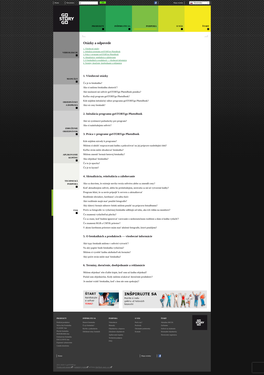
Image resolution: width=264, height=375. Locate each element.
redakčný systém (81, 367)
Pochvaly (138, 325)
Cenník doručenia (63, 346)
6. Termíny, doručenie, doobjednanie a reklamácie (102, 63)
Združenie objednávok (116, 332)
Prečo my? (138, 322)
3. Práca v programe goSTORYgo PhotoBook (101, 54)
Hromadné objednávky (169, 332)
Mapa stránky (178, 3)
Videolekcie (113, 322)
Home (57, 3)
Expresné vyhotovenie (64, 342)
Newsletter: (70, 3)
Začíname (164, 325)
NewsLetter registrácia (169, 335)
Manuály (112, 325)
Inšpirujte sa (89, 318)
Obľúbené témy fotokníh (91, 332)
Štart (164, 318)
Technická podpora (115, 338)
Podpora (113, 318)
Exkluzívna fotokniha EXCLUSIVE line (64, 338)
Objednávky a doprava (117, 329)
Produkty (62, 318)
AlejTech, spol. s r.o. (102, 367)
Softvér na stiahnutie (168, 329)
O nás (137, 318)
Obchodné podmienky (142, 329)
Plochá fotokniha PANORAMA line (63, 332)
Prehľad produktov (63, 322)
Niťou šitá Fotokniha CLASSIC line (64, 326)
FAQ (110, 341)
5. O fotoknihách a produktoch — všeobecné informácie (105, 60)
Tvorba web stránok (64, 367)
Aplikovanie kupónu (116, 335)
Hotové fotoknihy (89, 322)
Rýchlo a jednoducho (90, 329)
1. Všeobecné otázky (91, 49)
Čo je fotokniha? (88, 325)
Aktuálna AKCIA (167, 322)
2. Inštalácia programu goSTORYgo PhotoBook (101, 52)
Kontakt (137, 332)
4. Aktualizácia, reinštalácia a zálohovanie (99, 57)
